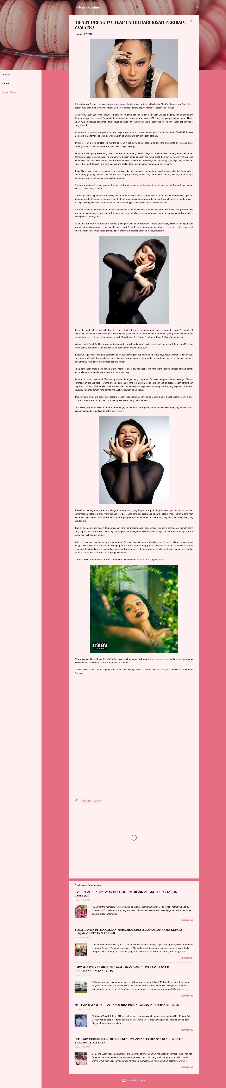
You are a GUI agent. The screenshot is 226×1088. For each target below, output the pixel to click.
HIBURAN (86, 801)
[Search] (197, 8)
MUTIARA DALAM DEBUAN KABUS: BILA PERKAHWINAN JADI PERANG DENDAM (128, 1005)
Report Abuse (9, 92)
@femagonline (88, 7)
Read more (187, 920)
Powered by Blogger (133, 1080)
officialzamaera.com (159, 659)
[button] (191, 21)
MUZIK (97, 801)
